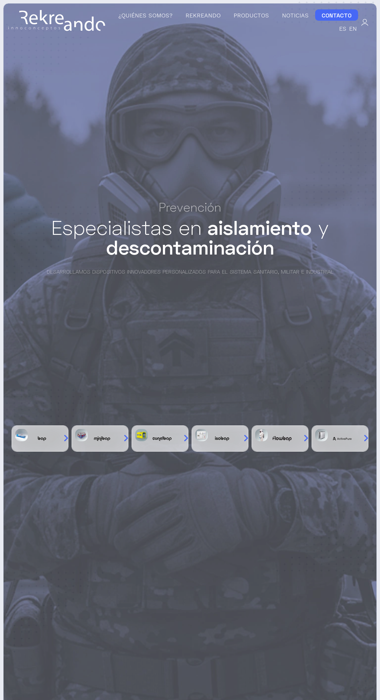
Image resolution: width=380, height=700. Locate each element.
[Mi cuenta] (365, 21)
